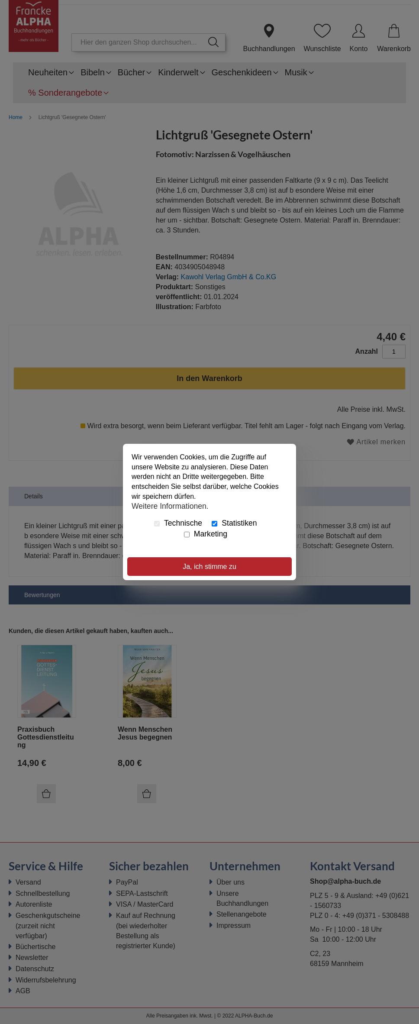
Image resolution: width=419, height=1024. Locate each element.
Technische (178, 523)
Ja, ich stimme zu (209, 566)
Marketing (205, 534)
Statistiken (234, 523)
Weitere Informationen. (170, 506)
